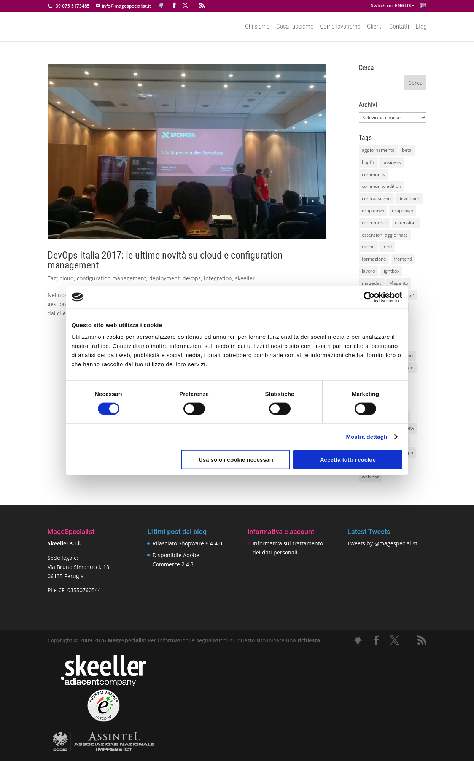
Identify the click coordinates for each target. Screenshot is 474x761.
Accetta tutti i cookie (348, 459)
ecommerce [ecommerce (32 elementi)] (374, 222)
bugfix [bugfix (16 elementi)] (368, 162)
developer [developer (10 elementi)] (409, 198)
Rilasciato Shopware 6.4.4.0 (187, 543)
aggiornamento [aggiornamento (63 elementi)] (378, 150)
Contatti (399, 27)
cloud (67, 278)
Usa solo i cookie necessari (236, 459)
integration (218, 278)
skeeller (245, 278)
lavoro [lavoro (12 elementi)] (368, 271)
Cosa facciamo (294, 27)
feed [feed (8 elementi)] (387, 246)
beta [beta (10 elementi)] (407, 150)
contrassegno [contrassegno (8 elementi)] (376, 198)
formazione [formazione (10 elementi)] (374, 259)
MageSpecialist (127, 640)
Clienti (375, 27)
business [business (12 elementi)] (391, 162)
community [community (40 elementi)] (373, 174)
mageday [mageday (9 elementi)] (372, 283)
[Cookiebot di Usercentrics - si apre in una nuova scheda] (369, 297)
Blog (420, 27)
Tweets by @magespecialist (382, 543)
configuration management (111, 278)
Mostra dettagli (366, 436)
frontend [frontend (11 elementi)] (403, 259)
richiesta (308, 640)
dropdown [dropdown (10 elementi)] (402, 210)
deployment (164, 278)
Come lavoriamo (340, 27)
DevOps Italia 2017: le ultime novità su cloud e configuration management (165, 260)
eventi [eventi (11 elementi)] (368, 246)
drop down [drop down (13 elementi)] (373, 210)
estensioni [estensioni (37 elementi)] (406, 222)
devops (192, 278)
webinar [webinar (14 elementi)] (370, 476)
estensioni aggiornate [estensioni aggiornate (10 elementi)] (385, 235)
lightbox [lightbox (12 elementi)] (391, 271)
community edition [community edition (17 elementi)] (381, 186)
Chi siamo (257, 27)
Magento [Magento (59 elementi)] (398, 283)
